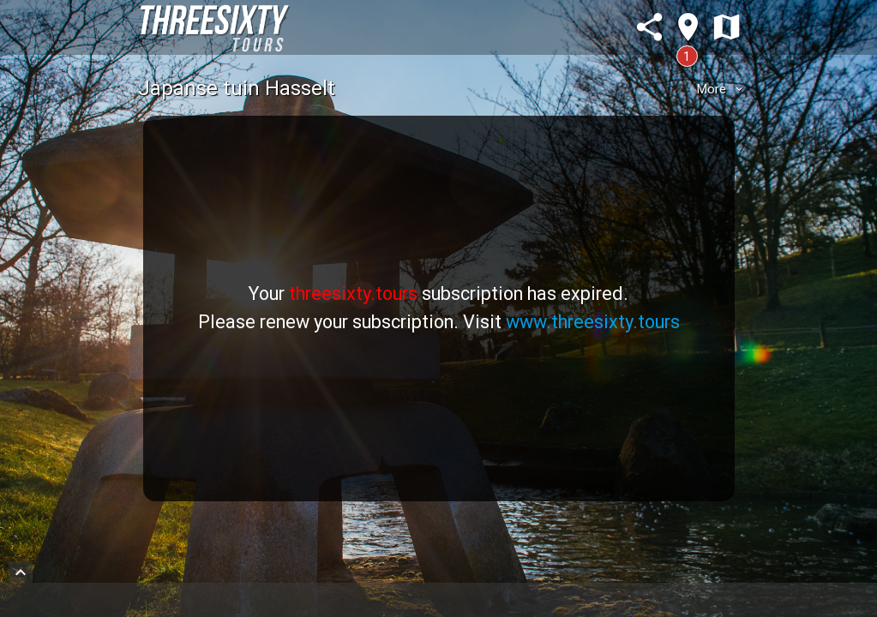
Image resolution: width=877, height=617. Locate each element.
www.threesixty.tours (593, 321)
